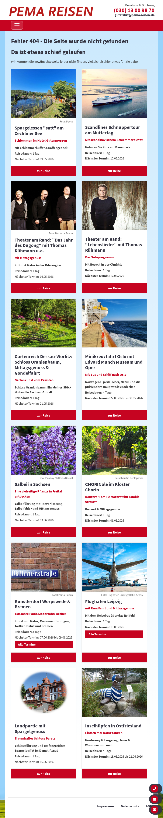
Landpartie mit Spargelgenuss (30, 728)
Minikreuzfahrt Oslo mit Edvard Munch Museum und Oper (114, 361)
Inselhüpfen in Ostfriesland (113, 726)
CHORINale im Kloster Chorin (107, 487)
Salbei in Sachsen (32, 484)
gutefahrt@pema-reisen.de (135, 15)
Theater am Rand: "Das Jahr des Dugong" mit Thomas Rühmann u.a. (44, 245)
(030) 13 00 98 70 (134, 10)
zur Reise (43, 171)
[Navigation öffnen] (17, 25)
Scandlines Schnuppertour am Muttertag (112, 130)
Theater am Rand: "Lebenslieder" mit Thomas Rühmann (113, 244)
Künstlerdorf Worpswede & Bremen (42, 604)
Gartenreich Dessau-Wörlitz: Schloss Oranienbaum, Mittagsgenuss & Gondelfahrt (44, 364)
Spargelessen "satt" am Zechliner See (39, 130)
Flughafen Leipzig (103, 601)
